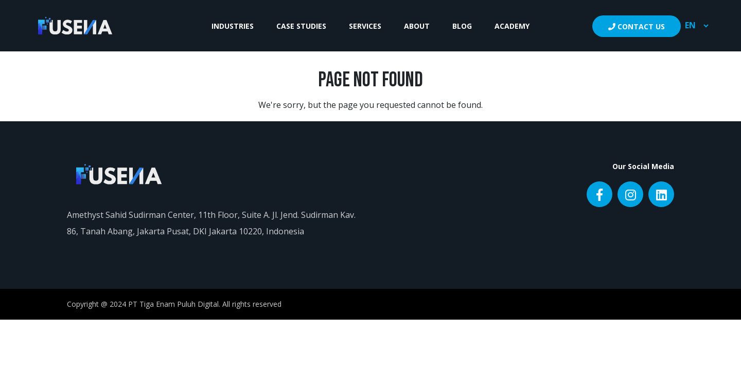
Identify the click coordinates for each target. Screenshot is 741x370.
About (417, 26)
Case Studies (301, 26)
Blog (462, 26)
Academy (512, 26)
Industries (232, 26)
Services (365, 26)
